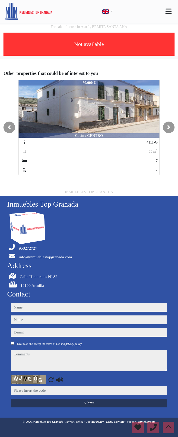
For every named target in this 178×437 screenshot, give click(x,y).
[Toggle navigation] (168, 11)
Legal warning (115, 421)
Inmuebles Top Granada (48, 421)
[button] (9, 127)
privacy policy (73, 343)
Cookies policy (95, 421)
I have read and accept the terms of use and (49, 343)
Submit (89, 403)
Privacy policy (75, 421)
